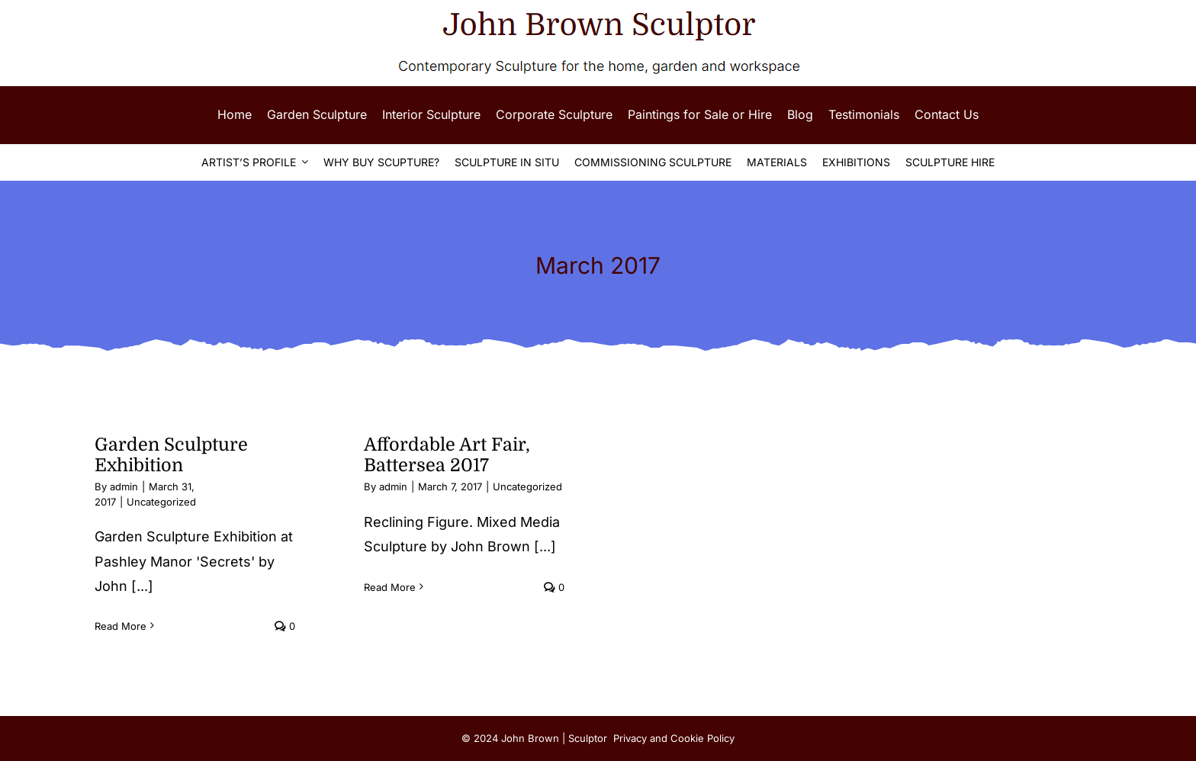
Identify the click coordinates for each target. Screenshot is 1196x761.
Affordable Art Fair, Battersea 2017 (447, 455)
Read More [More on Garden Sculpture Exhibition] (120, 626)
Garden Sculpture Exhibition (171, 455)
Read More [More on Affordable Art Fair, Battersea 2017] (390, 587)
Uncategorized (161, 502)
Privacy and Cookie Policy (674, 738)
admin (124, 486)
